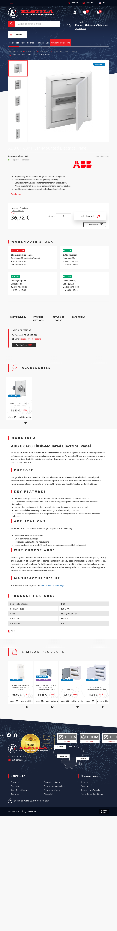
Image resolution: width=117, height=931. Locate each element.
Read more (16, 194)
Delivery (84, 782)
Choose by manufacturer (55, 786)
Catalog (16, 34)
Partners (40, 43)
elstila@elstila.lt (17, 760)
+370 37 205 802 (29, 335)
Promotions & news (52, 782)
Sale (47, 43)
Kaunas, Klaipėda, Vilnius (89, 25)
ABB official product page (52, 585)
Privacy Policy (49, 794)
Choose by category (52, 790)
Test (13, 631)
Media (32, 43)
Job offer (15, 794)
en (102, 2)
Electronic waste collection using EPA (28, 801)
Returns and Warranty (90, 790)
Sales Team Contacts (20, 790)
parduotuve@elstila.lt (31, 339)
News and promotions (60, 43)
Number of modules (20, 208)
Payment (84, 786)
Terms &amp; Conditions (92, 794)
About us (25, 43)
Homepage (14, 43)
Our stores (15, 786)
